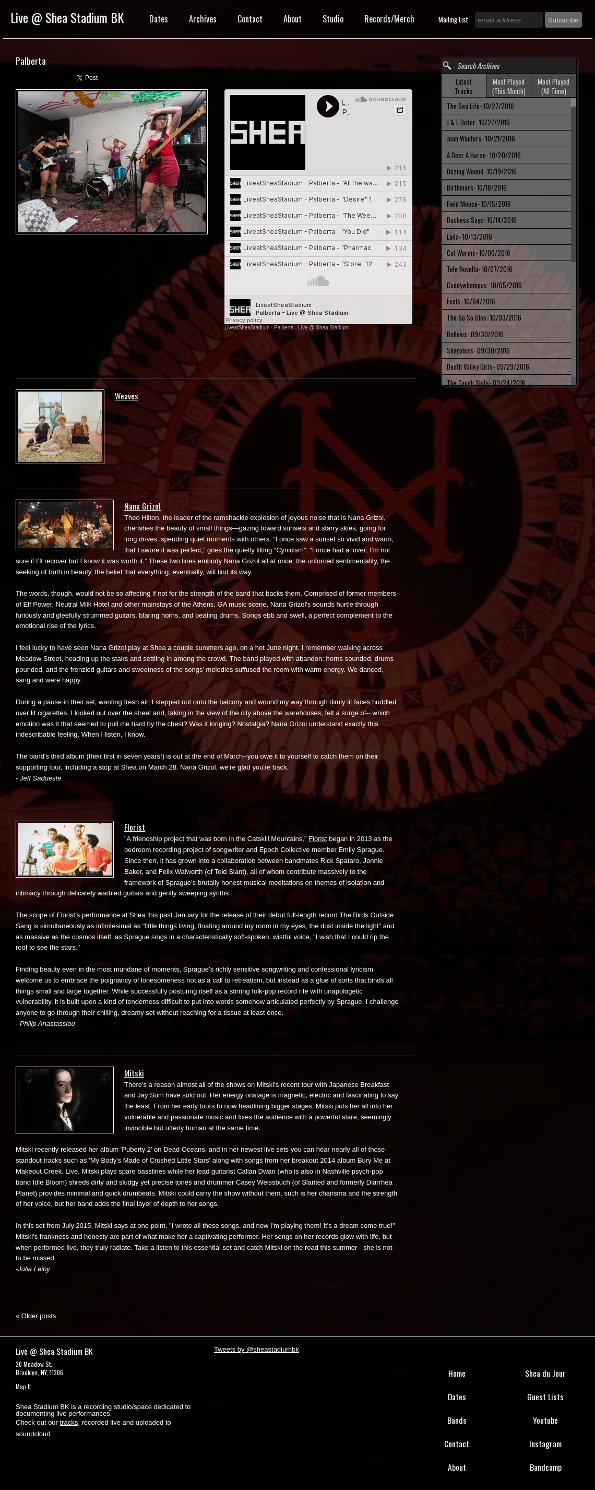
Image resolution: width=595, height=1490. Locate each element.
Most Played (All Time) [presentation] (553, 86)
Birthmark (477, 187)
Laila (469, 236)
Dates (158, 19)
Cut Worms (478, 252)
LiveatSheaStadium (247, 327)
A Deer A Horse (484, 155)
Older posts (36, 1316)
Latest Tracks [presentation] (464, 86)
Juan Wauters (481, 138)
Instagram (545, 1443)
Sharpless (478, 350)
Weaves (126, 395)
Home (457, 1373)
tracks (69, 1422)
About (292, 19)
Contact (250, 19)
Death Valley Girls (488, 366)
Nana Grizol (142, 506)
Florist (134, 827)
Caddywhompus (484, 285)
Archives (203, 19)
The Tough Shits (486, 382)
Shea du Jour (545, 1373)
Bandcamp (546, 1467)
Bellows (475, 334)
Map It (23, 1386)
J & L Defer (478, 122)
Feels (471, 301)
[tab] (464, 86)
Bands (457, 1420)
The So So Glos (484, 317)
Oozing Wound (482, 171)
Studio (333, 19)
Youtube (545, 1420)
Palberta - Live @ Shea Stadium (311, 327)
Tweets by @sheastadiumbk (256, 1349)
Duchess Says (482, 219)
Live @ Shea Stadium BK (67, 17)
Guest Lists (545, 1396)
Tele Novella (480, 269)
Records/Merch (389, 19)
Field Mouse (479, 203)
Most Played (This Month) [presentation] (509, 86)
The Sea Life (480, 106)
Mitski (134, 1073)
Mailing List (454, 19)
